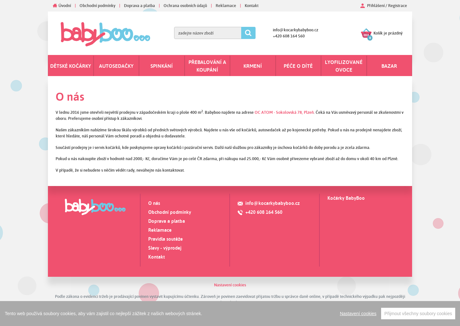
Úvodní (64, 5)
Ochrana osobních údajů (185, 5)
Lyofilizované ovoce (344, 66)
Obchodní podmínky (97, 5)
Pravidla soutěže (165, 239)
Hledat (248, 33)
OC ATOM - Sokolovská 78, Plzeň (284, 112)
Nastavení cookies (230, 284)
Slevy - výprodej (164, 248)
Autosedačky (116, 66)
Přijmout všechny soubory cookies (418, 313)
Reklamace (226, 5)
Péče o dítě (298, 66)
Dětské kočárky (70, 66)
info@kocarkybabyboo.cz (295, 29)
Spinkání (161, 66)
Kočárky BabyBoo (346, 198)
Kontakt (251, 5)
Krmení (252, 66)
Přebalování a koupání (207, 66)
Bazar (389, 66)
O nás (154, 203)
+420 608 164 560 (289, 35)
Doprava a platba (139, 5)
